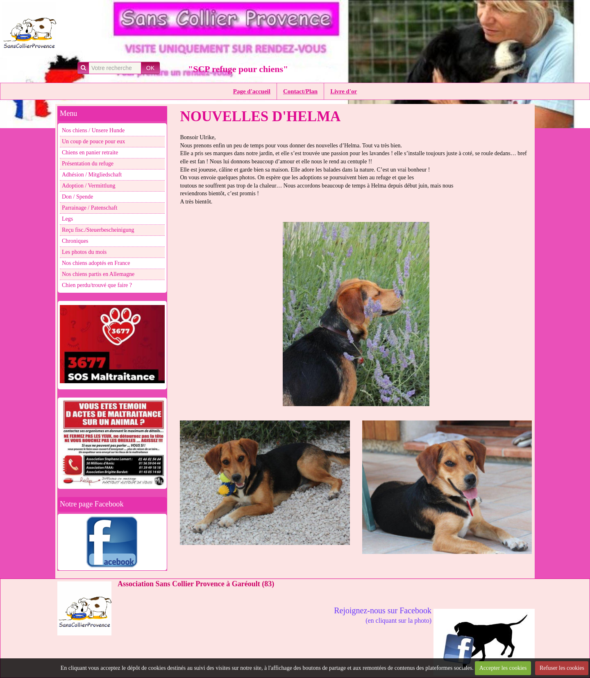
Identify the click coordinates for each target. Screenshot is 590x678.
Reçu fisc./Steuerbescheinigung (98, 230)
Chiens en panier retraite (90, 152)
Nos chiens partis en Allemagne (98, 274)
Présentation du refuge (87, 163)
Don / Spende (77, 197)
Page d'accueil (251, 91)
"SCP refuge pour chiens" (238, 69)
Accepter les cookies (503, 668)
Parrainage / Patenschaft (89, 208)
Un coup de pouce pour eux (93, 141)
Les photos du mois (84, 252)
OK (150, 68)
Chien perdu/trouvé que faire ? (97, 285)
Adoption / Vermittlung (88, 186)
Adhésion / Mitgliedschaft (92, 175)
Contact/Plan (300, 91)
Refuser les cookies (562, 668)
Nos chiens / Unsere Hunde (93, 130)
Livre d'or (343, 91)
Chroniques (75, 241)
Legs (67, 219)
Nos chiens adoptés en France (96, 263)
